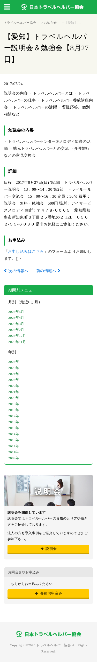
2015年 (13, 428)
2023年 (13, 380)
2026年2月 (16, 330)
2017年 (13, 416)
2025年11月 (17, 342)
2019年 (13, 404)
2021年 (13, 392)
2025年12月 (17, 336)
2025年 (13, 368)
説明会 (48, 549)
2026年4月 (16, 318)
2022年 (13, 386)
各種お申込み (48, 593)
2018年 (13, 410)
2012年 (13, 446)
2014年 (13, 434)
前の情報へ (46, 271)
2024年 (13, 374)
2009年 (13, 458)
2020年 (13, 398)
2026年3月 (16, 324)
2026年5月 (16, 312)
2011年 (13, 452)
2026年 (13, 362)
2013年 (13, 440)
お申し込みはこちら (26, 251)
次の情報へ (18, 271)
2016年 (13, 422)
